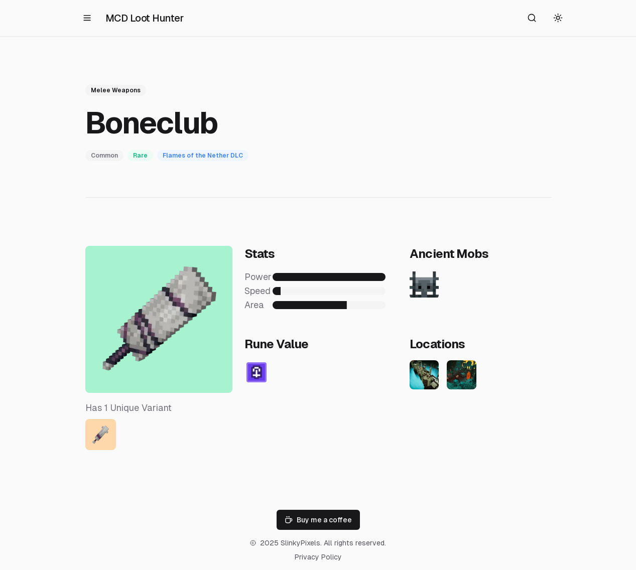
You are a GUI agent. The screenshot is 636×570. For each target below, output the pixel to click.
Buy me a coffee (318, 520)
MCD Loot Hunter (144, 18)
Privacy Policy (318, 557)
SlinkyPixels (300, 543)
